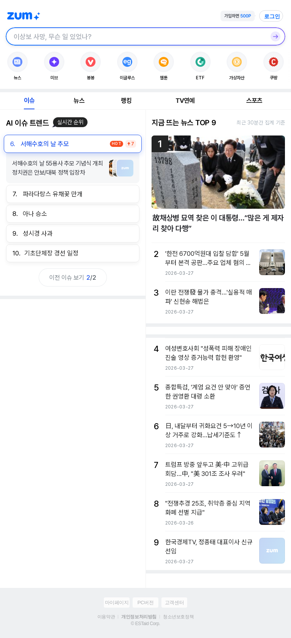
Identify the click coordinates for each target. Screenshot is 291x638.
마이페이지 (117, 602)
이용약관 (106, 616)
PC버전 (145, 602)
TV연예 (185, 100)
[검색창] (136, 36)
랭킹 (126, 100)
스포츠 (254, 100)
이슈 (29, 100)
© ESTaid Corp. (145, 623)
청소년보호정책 (178, 616)
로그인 (272, 16)
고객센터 (174, 602)
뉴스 (79, 100)
